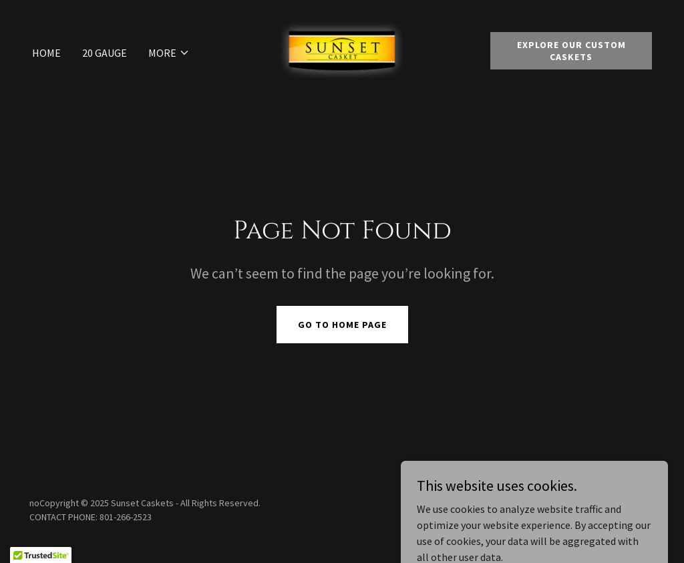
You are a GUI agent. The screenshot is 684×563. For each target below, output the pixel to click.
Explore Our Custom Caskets (571, 51)
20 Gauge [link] (104, 52)
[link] (342, 49)
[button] (169, 53)
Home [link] (46, 52)
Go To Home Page (342, 325)
